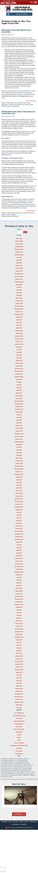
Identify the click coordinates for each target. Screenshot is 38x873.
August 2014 (19, 607)
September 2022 (19, 344)
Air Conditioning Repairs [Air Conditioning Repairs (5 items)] (7, 762)
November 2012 (19, 664)
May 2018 (19, 485)
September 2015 (19, 572)
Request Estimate (22, 14)
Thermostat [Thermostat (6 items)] (3, 775)
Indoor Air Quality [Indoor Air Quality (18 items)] (5, 773)
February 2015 (19, 591)
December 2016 (19, 531)
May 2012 (19, 680)
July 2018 (19, 479)
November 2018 (19, 469)
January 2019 (19, 463)
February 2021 (19, 395)
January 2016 (19, 561)
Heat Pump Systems (19, 729)
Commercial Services (19, 721)
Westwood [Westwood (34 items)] (32, 775)
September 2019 (19, 441)
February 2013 (19, 656)
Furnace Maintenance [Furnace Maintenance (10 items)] (17, 766)
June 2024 (19, 290)
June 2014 (19, 612)
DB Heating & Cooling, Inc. (24, 131)
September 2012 (19, 669)
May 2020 (19, 420)
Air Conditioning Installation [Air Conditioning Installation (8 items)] (22, 758)
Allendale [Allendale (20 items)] (16, 763)
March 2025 (19, 265)
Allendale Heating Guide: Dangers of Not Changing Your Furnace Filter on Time (18, 112)
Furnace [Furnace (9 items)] (10, 766)
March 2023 (19, 328)
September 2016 (19, 539)
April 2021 (19, 390)
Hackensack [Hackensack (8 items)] (15, 768)
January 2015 (19, 593)
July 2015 (19, 577)
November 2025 (19, 249)
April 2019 (19, 455)
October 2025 (19, 252)
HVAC (19, 740)
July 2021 (19, 382)
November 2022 (19, 338)
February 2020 (19, 428)
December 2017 (19, 498)
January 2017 (19, 528)
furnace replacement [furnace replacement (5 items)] (6, 768)
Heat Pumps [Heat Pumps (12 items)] (16, 771)
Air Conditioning (19, 713)
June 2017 (19, 515)
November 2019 (19, 436)
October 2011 (19, 699)
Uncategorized (19, 753)
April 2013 (19, 650)
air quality (17, 92)
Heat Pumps (19, 732)
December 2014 (19, 596)
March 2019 (19, 458)
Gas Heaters (19, 726)
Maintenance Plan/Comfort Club (19, 745)
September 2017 (19, 507)
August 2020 (19, 412)
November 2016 (19, 534)
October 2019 (19, 439)
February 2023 (19, 330)
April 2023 (19, 325)
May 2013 (19, 648)
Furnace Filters (22, 102)
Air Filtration (19, 718)
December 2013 (19, 629)
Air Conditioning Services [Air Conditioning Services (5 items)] (7, 763)
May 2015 (19, 583)
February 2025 (19, 268)
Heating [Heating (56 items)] (20, 768)
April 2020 (19, 423)
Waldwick (13, 214)
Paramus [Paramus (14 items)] (23, 773)
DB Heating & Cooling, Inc (23, 204)
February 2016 (19, 558)
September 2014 (19, 604)
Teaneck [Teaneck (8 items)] (32, 773)
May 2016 (19, 550)
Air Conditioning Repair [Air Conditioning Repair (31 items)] (22, 760)
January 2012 (19, 691)
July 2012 (19, 675)
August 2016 (19, 542)
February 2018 (19, 493)
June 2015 (19, 580)
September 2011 (19, 702)
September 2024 (19, 282)
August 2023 (19, 317)
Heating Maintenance (18, 104)
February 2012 (19, 688)
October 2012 (19, 667)
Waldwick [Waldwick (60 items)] (20, 775)
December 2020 (19, 401)
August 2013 (19, 639)
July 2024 (19, 287)
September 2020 (19, 409)
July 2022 (19, 349)
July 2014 (19, 610)
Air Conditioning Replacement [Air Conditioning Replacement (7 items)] (20, 762)
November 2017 (19, 501)
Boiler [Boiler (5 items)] (28, 763)
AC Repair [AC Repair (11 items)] (3, 758)
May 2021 (19, 387)
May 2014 (19, 615)
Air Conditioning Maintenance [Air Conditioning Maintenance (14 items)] (8, 760)
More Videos (18, 814)
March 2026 (19, 238)
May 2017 (19, 517)
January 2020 (19, 431)
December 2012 (19, 661)
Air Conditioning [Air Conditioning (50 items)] (10, 758)
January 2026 (19, 244)
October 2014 (19, 601)
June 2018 (19, 482)
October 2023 (19, 311)
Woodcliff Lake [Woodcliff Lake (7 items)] (4, 776)
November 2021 (19, 371)
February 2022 (19, 363)
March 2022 (19, 360)
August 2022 (19, 347)
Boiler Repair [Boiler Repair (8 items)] (4, 765)
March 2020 (19, 425)
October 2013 (19, 634)
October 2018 (19, 471)
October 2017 (19, 504)
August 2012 (19, 672)
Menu (32, 2)
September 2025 (19, 254)
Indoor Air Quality (29, 104)
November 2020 (19, 404)
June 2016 (19, 547)
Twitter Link (4, 103)
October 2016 (19, 536)
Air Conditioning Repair (19, 715)
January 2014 (19, 626)
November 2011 (19, 696)
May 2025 (19, 260)
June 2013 (19, 645)
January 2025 (19, 271)
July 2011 (19, 707)
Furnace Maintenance (28, 212)
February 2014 (19, 623)
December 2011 (19, 694)
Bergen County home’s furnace (20, 38)
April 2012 (19, 683)
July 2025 (19, 257)
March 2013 (19, 653)
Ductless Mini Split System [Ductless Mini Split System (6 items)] (14, 765)
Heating (11, 104)
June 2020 (19, 417)
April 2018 (19, 488)
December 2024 (19, 273)
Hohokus (8, 214)
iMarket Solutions (12, 827)
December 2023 (19, 306)
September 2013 (19, 637)
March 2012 (19, 686)
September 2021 (19, 376)
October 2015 (19, 569)
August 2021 (19, 379)
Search (25, 232)
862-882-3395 (8, 3)
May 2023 (19, 322)
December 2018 (19, 466)
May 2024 (19, 292)
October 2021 (19, 374)
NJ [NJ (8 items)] (15, 773)
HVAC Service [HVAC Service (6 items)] (31, 771)
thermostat (16, 142)
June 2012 (19, 677)
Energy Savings (19, 724)
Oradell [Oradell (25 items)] (18, 773)
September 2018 (19, 474)
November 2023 (19, 309)
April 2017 (19, 520)
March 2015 (19, 588)
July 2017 (19, 512)
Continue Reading (30, 100)
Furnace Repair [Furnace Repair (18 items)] (28, 766)
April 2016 (19, 553)
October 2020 (19, 406)
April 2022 (19, 357)
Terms (4, 871)
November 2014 (19, 599)
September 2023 (19, 314)
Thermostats (19, 751)
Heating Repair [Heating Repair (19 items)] (15, 770)
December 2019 (19, 433)
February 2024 (19, 300)
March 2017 (19, 523)
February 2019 (19, 460)
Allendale (12, 212)
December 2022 (19, 336)
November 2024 (19, 276)
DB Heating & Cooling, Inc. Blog (19, 226)
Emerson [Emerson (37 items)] (31, 765)
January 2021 (19, 398)
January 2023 (19, 333)
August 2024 (19, 284)
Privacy (1, 871)
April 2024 (19, 295)
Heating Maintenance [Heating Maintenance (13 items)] (6, 770)
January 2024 (19, 303)
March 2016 (19, 555)
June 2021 (19, 385)
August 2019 (19, 444)
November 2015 (19, 566)
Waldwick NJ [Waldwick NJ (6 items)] (26, 775)
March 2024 (19, 298)
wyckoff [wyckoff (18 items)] (10, 776)
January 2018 (19, 496)
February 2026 (19, 241)
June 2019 (19, 450)
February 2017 (19, 526)
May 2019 (19, 452)
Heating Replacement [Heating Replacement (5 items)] (25, 770)
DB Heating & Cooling (22, 94)
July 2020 (19, 414)
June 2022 (19, 352)
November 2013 (19, 631)
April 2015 (19, 585)
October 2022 (19, 341)
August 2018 (19, 477)
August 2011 (19, 705)
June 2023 (19, 319)
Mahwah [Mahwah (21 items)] (12, 773)
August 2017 (19, 509)
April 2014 (19, 618)
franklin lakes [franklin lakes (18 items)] (4, 766)
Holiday (19, 737)
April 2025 (19, 263)
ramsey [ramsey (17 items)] (27, 773)
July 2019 (19, 447)
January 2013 (19, 658)
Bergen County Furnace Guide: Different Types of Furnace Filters (16, 31)
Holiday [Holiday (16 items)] (22, 771)
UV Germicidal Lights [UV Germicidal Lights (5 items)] (12, 775)
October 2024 (19, 279)
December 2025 (19, 246)
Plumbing (19, 748)
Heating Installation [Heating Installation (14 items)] (27, 768)
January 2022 (19, 366)
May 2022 (19, 355)
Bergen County (13, 102)
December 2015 (19, 564)
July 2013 (19, 642)
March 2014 (19, 620)
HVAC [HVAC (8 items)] (25, 771)
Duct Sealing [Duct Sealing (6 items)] (25, 765)
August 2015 (19, 574)
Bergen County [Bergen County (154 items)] (23, 763)
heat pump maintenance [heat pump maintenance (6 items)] (7, 771)
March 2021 (19, 393)
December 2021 (19, 368)
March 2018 (19, 490)
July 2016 (19, 545)
